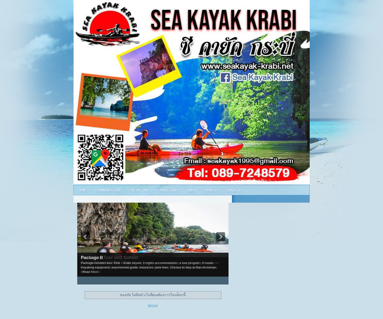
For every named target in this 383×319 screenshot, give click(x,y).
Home (82, 190)
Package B (92, 257)
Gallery (192, 190)
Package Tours (168, 190)
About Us (211, 190)
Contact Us (234, 190)
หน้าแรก (153, 305)
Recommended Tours (108, 190)
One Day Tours (140, 190)
